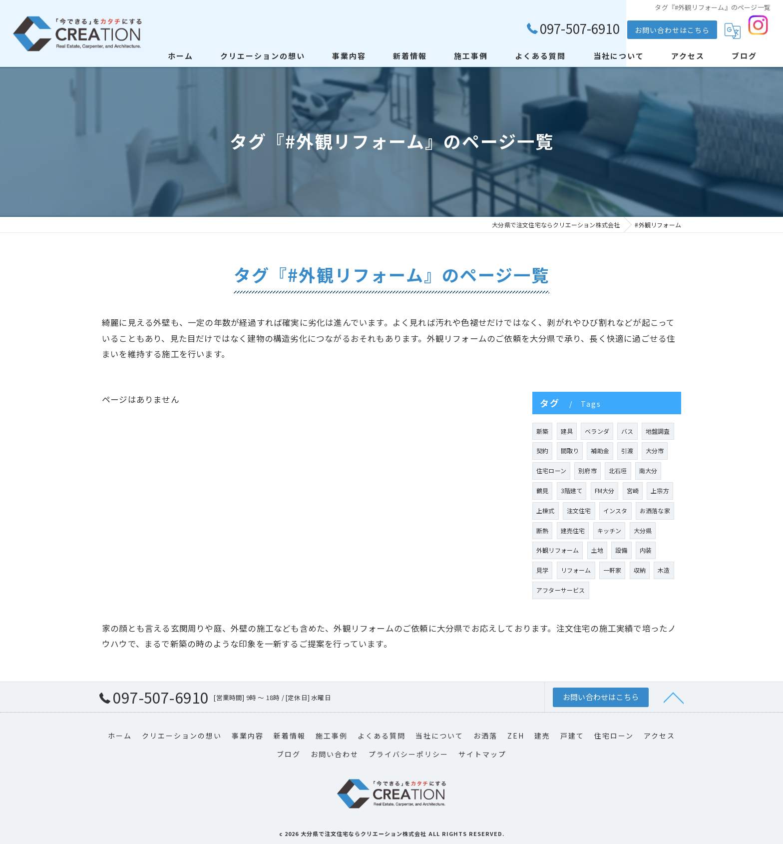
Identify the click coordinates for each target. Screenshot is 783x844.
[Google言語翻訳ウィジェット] (733, 31)
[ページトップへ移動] (674, 697)
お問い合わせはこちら (672, 30)
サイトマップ (482, 754)
